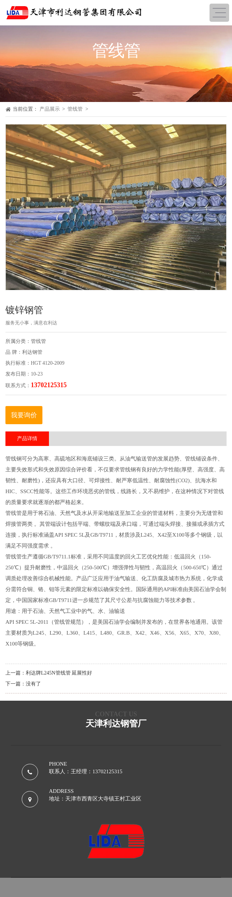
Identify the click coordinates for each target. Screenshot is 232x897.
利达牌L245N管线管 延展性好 (59, 673)
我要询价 (24, 415)
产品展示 (50, 109)
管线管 (75, 109)
